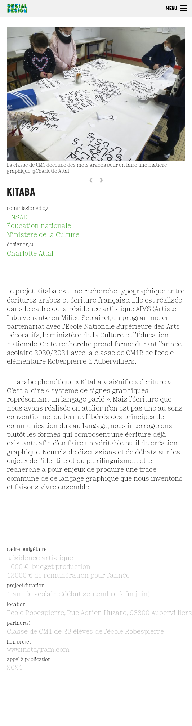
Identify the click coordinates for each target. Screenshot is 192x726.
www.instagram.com (38, 650)
